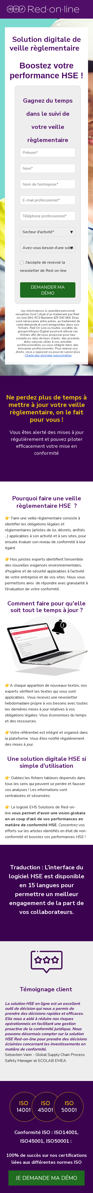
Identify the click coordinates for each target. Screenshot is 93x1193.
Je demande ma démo (46, 1178)
